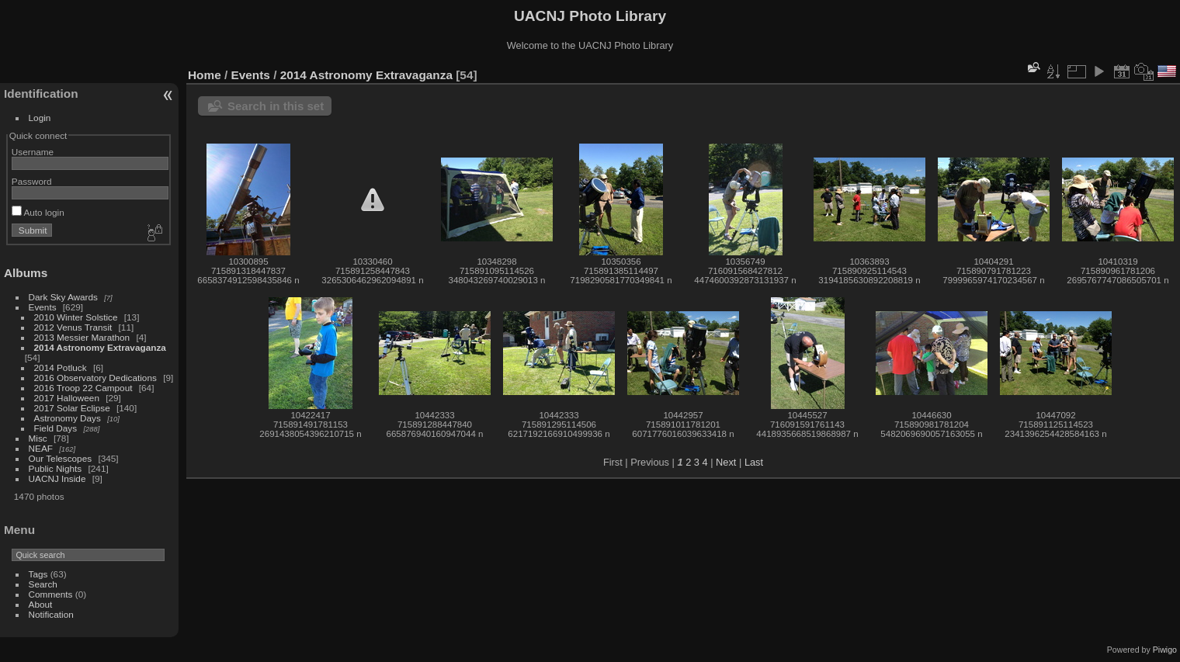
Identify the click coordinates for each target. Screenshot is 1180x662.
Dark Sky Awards (63, 297)
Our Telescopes (60, 458)
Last (753, 462)
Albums (25, 272)
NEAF (41, 448)
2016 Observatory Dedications (95, 378)
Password (32, 181)
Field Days (56, 428)
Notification (51, 614)
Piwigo (1165, 649)
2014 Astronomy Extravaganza (100, 347)
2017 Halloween (66, 398)
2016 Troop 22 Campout (83, 388)
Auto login (38, 212)
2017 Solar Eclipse (72, 408)
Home (204, 74)
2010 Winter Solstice (76, 317)
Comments (51, 594)
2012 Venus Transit (73, 327)
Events (43, 307)
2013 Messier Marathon (82, 337)
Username (33, 152)
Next (726, 462)
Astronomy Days (67, 418)
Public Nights (55, 468)
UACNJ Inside (57, 478)
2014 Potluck (60, 367)
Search (43, 584)
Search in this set (275, 106)
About (41, 604)
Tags (38, 574)
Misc (38, 438)
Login (40, 118)
